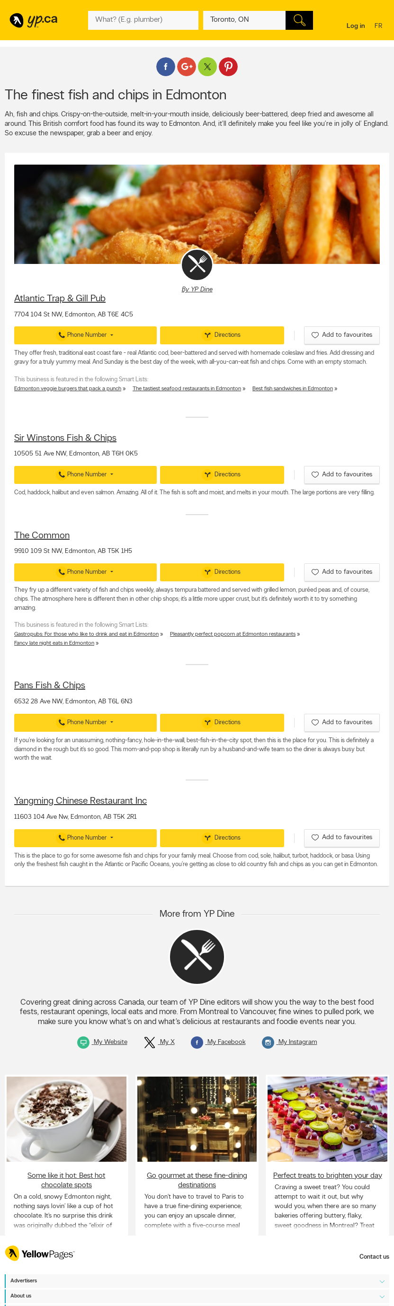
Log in (356, 26)
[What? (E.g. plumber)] (143, 20)
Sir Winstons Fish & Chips (65, 438)
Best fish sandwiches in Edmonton (292, 389)
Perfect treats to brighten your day (327, 1176)
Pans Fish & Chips (49, 686)
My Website (102, 1042)
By (197, 289)
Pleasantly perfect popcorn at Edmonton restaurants (233, 634)
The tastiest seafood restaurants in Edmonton (187, 389)
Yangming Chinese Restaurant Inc (80, 801)
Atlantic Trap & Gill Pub (60, 299)
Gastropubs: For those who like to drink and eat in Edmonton (86, 634)
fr (380, 26)
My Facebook (218, 1042)
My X (159, 1042)
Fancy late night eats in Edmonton (54, 643)
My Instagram (289, 1042)
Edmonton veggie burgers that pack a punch (67, 389)
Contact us (374, 1257)
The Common (42, 536)
